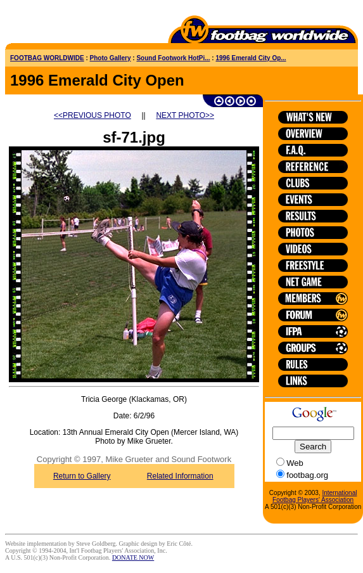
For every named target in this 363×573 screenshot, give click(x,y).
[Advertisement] (79, 24)
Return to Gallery (82, 476)
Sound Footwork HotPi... (173, 58)
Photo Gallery (110, 58)
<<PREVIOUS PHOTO (92, 115)
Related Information (180, 476)
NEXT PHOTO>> (185, 115)
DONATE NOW (133, 557)
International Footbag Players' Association (314, 496)
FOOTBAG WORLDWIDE (47, 58)
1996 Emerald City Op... (250, 58)
